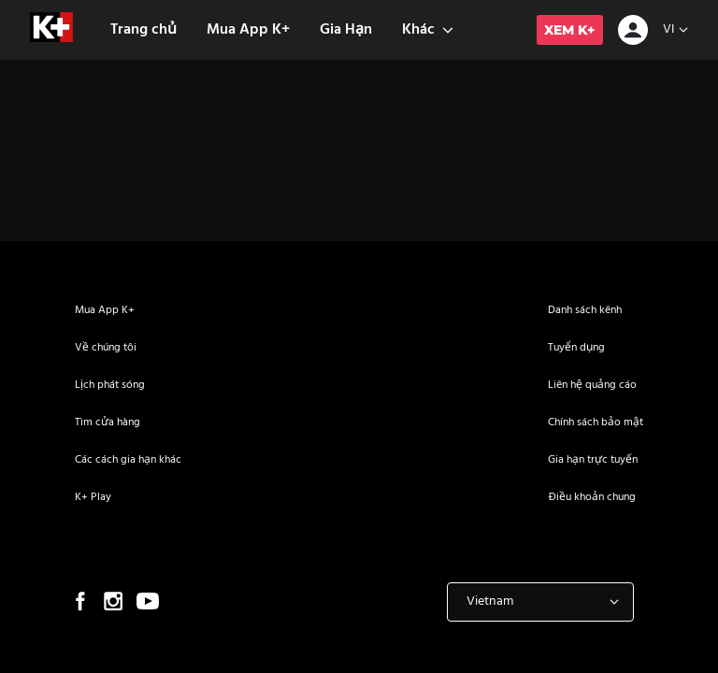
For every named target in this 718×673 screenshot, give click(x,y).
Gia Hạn (346, 30)
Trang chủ (143, 30)
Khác (427, 29)
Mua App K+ (248, 30)
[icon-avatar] (633, 32)
